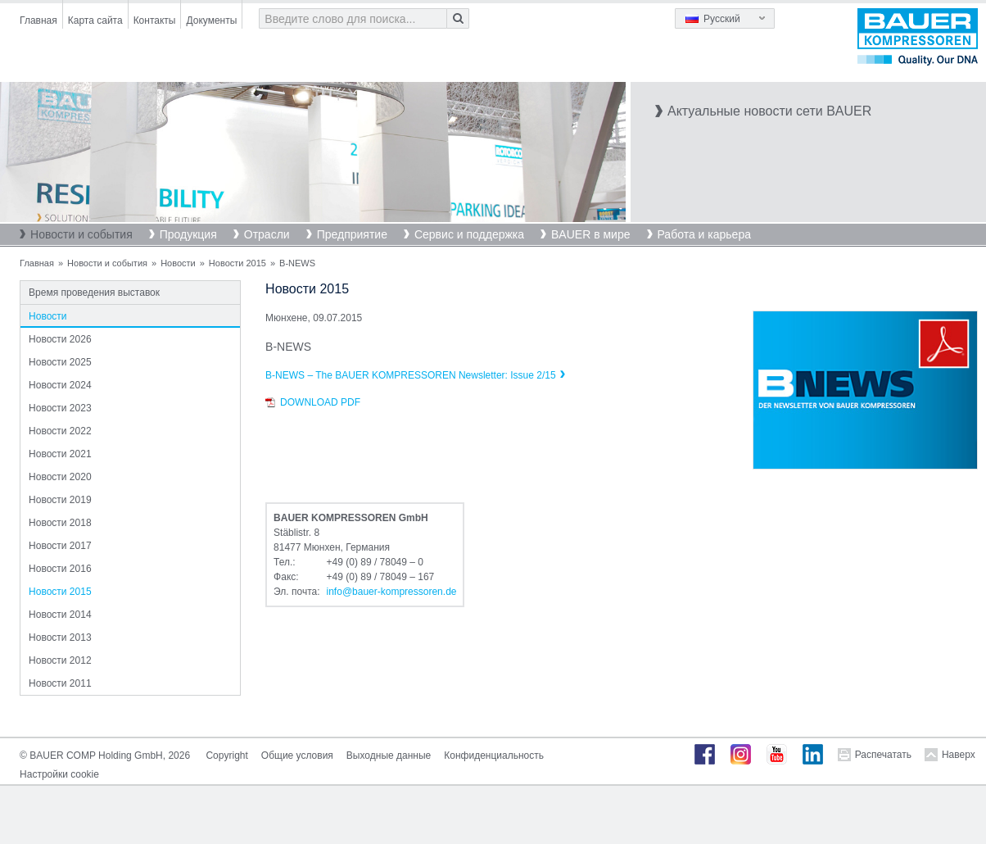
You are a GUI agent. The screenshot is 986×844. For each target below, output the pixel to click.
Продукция (188, 234)
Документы (211, 20)
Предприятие (352, 234)
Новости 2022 (60, 431)
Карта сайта (95, 20)
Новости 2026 (60, 339)
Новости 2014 (60, 614)
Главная (38, 20)
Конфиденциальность (494, 755)
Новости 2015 (237, 263)
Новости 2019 (60, 500)
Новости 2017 (60, 545)
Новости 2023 (60, 408)
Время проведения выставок (94, 292)
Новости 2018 (60, 523)
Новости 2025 (60, 362)
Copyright (226, 755)
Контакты (154, 20)
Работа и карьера (704, 234)
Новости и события (81, 234)
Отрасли (267, 234)
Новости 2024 (60, 385)
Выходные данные (388, 755)
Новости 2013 (60, 637)
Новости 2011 (60, 683)
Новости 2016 (60, 568)
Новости (178, 263)
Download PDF (320, 402)
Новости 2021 (60, 454)
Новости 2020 (60, 477)
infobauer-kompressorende (392, 591)
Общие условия (297, 755)
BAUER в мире (590, 234)
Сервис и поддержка (469, 234)
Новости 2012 (60, 660)
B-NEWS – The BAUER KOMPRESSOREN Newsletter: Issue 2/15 (410, 375)
